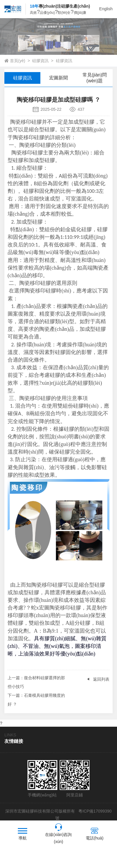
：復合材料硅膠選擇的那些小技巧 (36, 681)
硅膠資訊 (40, 60)
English (106, 8)
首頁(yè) (17, 60)
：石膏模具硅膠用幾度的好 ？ (36, 698)
